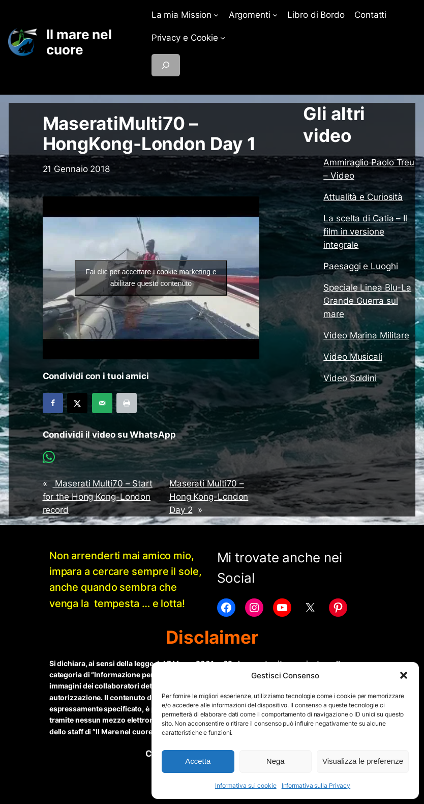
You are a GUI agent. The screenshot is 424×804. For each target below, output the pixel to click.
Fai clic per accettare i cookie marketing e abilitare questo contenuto (151, 278)
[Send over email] (102, 403)
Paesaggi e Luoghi (360, 266)
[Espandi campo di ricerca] (166, 65)
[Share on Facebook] (53, 403)
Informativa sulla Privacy (316, 785)
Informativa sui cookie (246, 785)
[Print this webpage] (126, 403)
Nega (275, 761)
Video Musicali (352, 357)
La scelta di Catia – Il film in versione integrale (365, 231)
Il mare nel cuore (79, 42)
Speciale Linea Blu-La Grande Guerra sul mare (367, 300)
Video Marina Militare (366, 335)
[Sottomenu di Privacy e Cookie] (222, 37)
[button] (404, 675)
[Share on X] (77, 403)
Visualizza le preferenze (362, 761)
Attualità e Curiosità (363, 197)
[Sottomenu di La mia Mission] (216, 14)
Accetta (197, 761)
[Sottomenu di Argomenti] (275, 14)
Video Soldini (350, 378)
